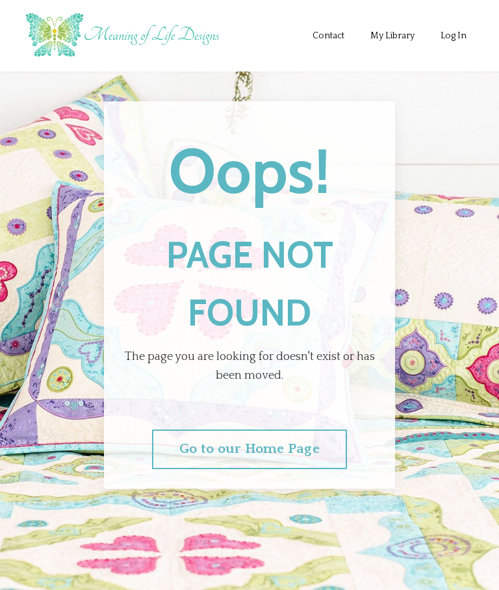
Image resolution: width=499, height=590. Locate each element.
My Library (392, 36)
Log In (454, 36)
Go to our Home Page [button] (249, 449)
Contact (328, 36)
